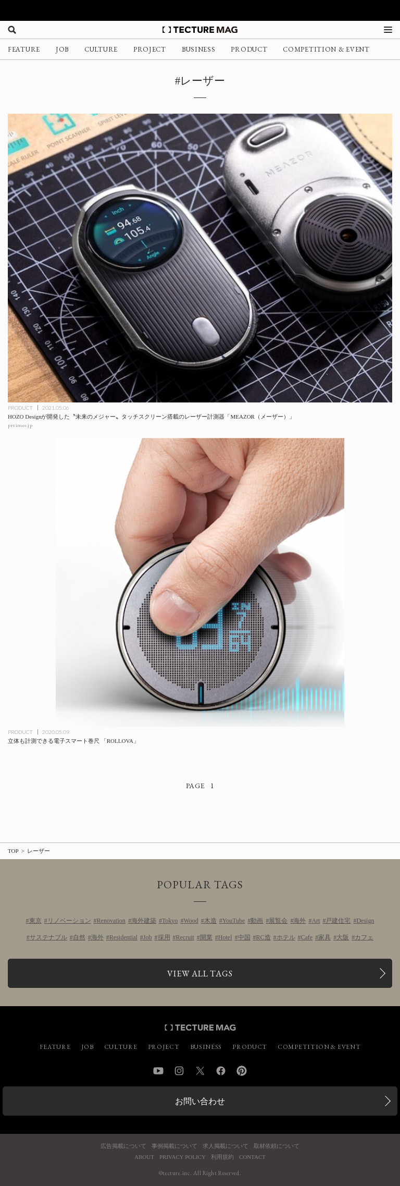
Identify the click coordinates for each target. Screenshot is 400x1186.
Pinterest (241, 1071)
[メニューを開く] (388, 30)
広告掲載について (123, 1146)
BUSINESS (199, 49)
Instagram (179, 1071)
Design (365, 921)
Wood (190, 921)
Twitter (200, 1071)
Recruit (185, 937)
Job (147, 937)
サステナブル (48, 937)
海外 (299, 921)
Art (315, 921)
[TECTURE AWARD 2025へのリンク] (200, 10)
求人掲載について (225, 1146)
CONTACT (252, 1157)
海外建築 (143, 921)
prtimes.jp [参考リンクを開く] (20, 425)
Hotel (225, 937)
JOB (62, 49)
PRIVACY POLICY (182, 1157)
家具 (324, 937)
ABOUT (144, 1157)
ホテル (286, 937)
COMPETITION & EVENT (326, 49)
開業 (206, 937)
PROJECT (149, 49)
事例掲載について (174, 1146)
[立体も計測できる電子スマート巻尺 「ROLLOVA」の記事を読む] (200, 582)
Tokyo (170, 921)
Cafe (307, 937)
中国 (244, 937)
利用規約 (222, 1157)
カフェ (364, 937)
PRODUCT (249, 49)
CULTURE (101, 49)
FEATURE (24, 49)
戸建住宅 (338, 921)
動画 (257, 921)
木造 (210, 921)
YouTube (233, 921)
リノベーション (69, 921)
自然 (79, 937)
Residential (123, 937)
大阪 (342, 937)
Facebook (221, 1071)
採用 (164, 937)
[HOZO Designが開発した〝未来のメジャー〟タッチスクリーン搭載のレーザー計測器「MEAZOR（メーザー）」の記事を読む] (200, 258)
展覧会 (278, 921)
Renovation (111, 921)
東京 (35, 921)
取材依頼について (276, 1146)
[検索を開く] (12, 30)
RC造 (263, 937)
